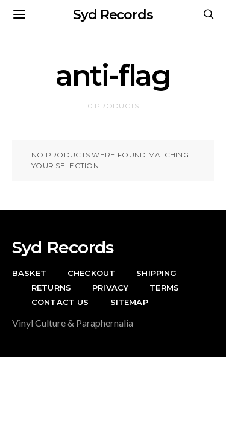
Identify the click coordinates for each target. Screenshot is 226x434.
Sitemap (129, 302)
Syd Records (113, 15)
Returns (51, 287)
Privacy (110, 287)
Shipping (156, 273)
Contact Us (60, 302)
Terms (164, 287)
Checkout (91, 273)
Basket (29, 273)
